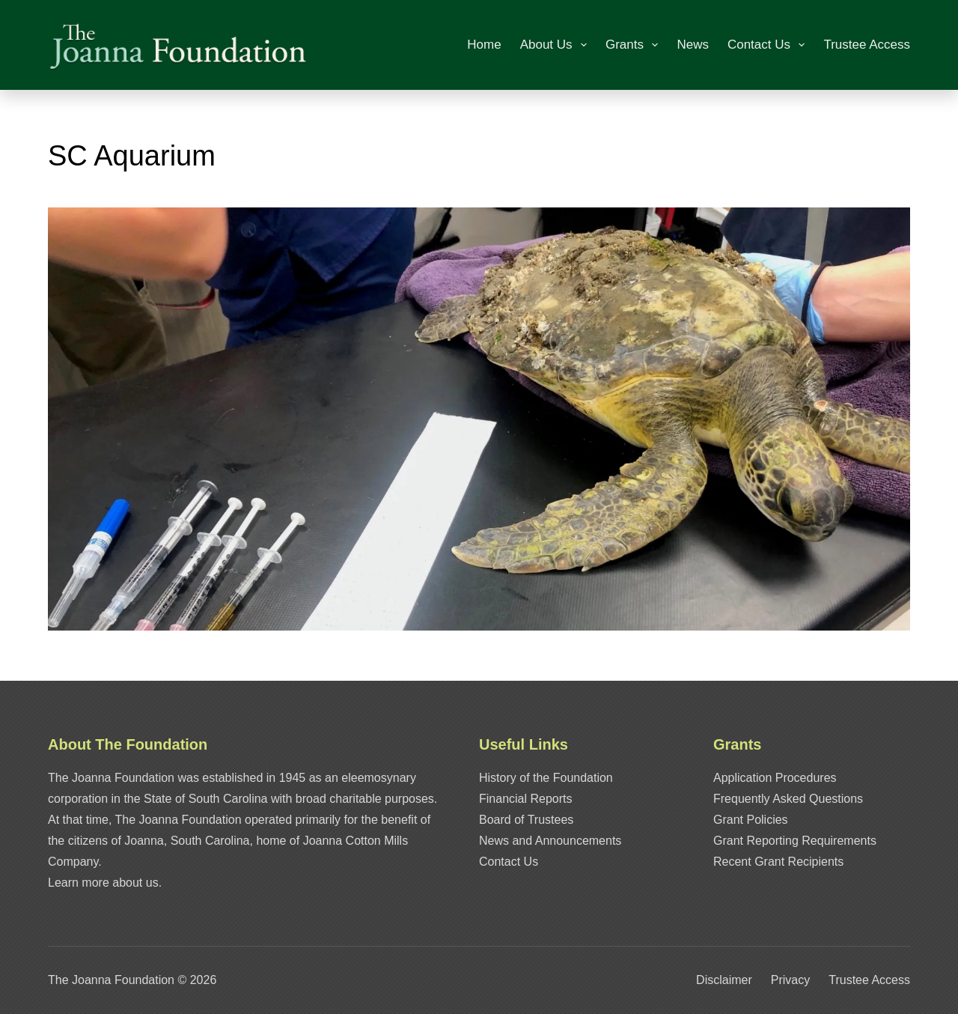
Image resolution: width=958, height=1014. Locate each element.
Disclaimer (724, 980)
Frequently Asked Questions (788, 798)
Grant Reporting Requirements (794, 840)
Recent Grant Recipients (778, 861)
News (693, 44)
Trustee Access (866, 44)
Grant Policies (750, 819)
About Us (556, 45)
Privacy (790, 980)
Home (484, 44)
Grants (634, 45)
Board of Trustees (526, 819)
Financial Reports (526, 798)
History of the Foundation (546, 777)
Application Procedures (775, 777)
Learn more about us (103, 882)
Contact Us (769, 45)
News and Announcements (550, 840)
